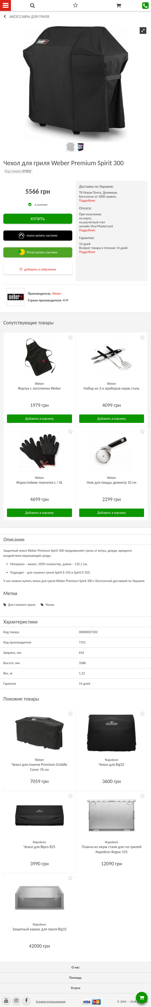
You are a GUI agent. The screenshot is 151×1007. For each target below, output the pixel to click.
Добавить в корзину (39, 419)
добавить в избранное (40, 269)
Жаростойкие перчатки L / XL (39, 482)
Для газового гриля (21, 605)
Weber (56, 294)
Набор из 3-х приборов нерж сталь (111, 388)
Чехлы (49, 605)
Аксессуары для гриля (29, 16)
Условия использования (50, 1001)
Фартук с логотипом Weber (39, 388)
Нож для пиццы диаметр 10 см (111, 482)
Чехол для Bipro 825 (39, 846)
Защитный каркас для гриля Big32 (39, 929)
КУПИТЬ (38, 218)
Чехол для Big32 (111, 764)
